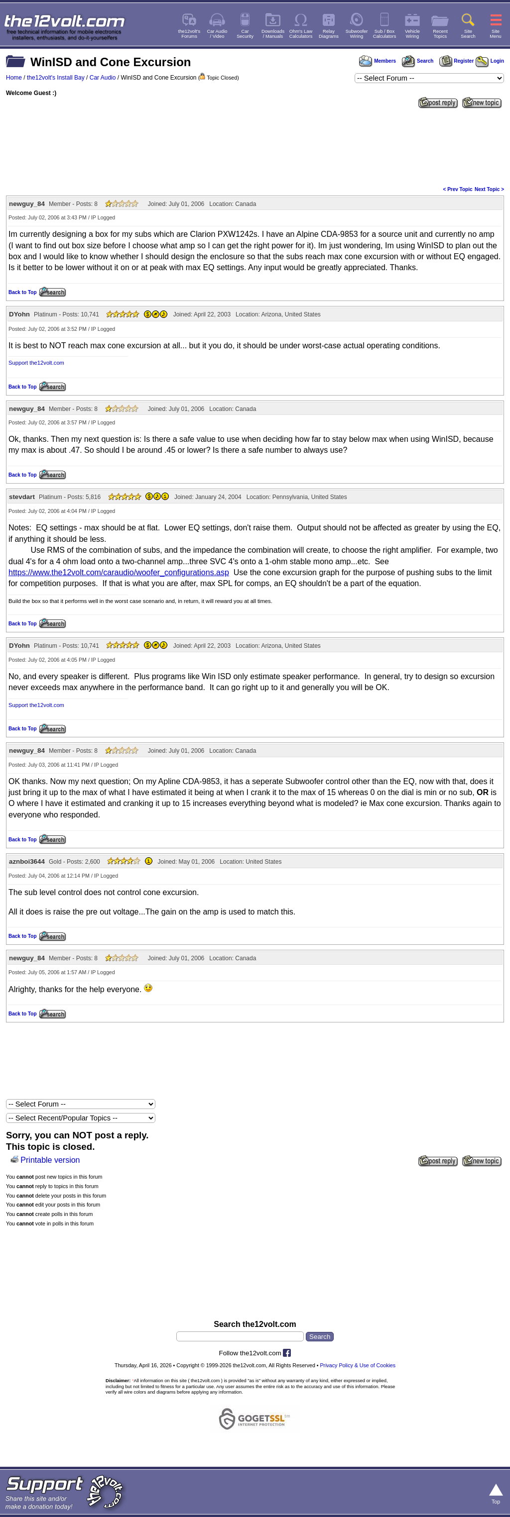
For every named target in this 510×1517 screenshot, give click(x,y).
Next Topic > (489, 189)
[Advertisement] (255, 146)
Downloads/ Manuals (272, 34)
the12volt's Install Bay (56, 77)
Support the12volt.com (36, 363)
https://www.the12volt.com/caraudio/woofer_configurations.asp (118, 572)
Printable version (50, 1160)
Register (456, 61)
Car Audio (103, 77)
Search (417, 61)
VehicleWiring (412, 34)
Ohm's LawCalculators (301, 34)
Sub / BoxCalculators (384, 34)
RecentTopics (440, 34)
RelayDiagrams (329, 34)
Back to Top (22, 292)
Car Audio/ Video (217, 34)
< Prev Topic (458, 189)
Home (14, 77)
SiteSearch (468, 34)
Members (377, 61)
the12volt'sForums (189, 34)
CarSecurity (245, 34)
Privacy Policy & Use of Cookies (358, 1365)
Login (490, 61)
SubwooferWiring (357, 34)
